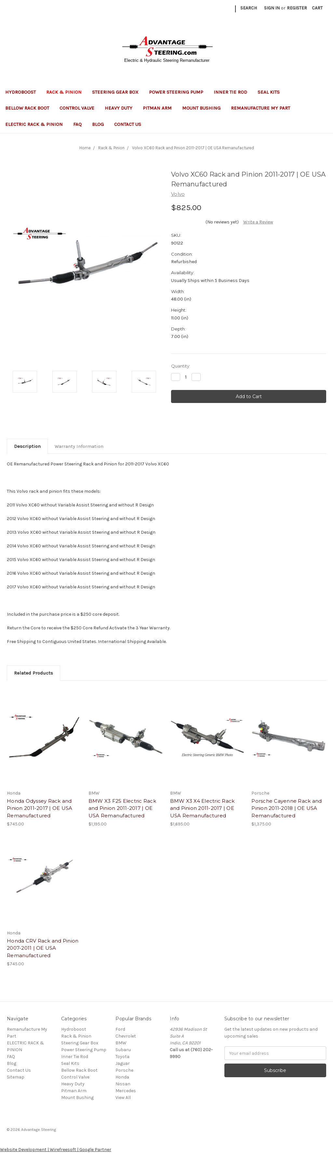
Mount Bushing (201, 108)
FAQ (77, 124)
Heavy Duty (118, 108)
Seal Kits (271, 92)
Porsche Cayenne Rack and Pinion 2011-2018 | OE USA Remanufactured (286, 808)
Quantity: (180, 366)
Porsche (124, 1070)
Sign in (272, 8)
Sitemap (15, 1077)
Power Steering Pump (176, 92)
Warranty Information (79, 446)
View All (123, 1097)
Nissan (122, 1084)
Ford (120, 1029)
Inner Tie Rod (230, 92)
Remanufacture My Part (260, 108)
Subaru (123, 1049)
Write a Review (258, 222)
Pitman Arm (157, 108)
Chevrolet (125, 1036)
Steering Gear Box (115, 92)
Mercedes (125, 1090)
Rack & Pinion (64, 92)
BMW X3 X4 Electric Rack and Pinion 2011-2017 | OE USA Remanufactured (202, 808)
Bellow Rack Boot (27, 108)
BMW (121, 1043)
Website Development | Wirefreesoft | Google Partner (55, 1149)
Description (27, 446)
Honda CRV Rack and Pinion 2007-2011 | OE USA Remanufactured (42, 948)
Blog (98, 124)
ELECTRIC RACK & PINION (34, 124)
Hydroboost (20, 92)
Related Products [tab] (33, 673)
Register (297, 8)
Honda (122, 1077)
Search (248, 8)
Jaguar (122, 1063)
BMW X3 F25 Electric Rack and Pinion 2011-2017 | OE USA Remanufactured (122, 808)
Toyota (122, 1056)
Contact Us (127, 124)
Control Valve (77, 108)
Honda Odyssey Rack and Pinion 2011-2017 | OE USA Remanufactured (39, 808)
